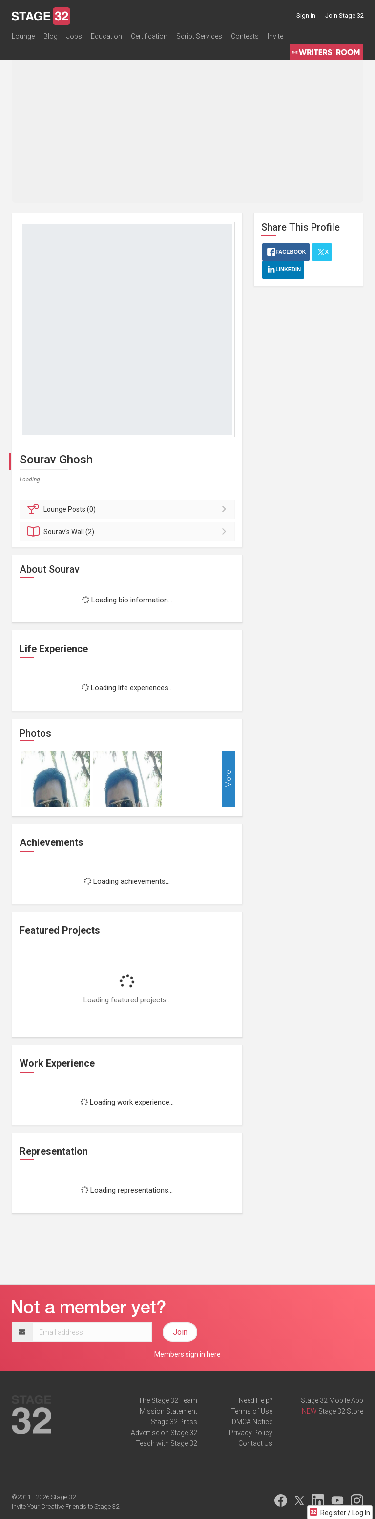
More (228, 779)
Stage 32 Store (340, 1411)
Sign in (305, 15)
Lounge (23, 36)
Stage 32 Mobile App (332, 1400)
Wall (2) (128, 532)
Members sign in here (187, 1354)
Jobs (74, 36)
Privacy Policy (250, 1433)
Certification (149, 36)
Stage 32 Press (174, 1422)
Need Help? (255, 1400)
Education (106, 36)
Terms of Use (251, 1411)
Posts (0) (128, 509)
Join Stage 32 (344, 15)
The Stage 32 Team (167, 1400)
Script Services (199, 36)
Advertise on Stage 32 (164, 1433)
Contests (245, 36)
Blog (50, 36)
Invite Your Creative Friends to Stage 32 (65, 1506)
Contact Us (255, 1443)
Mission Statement (168, 1411)
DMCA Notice (252, 1422)
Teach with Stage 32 (166, 1443)
